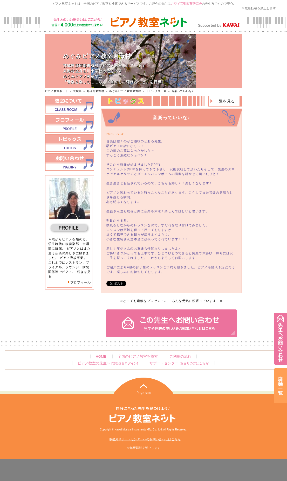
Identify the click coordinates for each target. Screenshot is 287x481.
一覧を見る (225, 101)
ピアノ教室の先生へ (108, 363)
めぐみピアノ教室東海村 (125, 91)
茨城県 (77, 91)
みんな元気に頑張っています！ (196, 301)
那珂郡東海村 (95, 91)
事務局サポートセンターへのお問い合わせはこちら (145, 439)
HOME (101, 356)
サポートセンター (179, 363)
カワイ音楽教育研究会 (186, 3)
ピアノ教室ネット (56, 91)
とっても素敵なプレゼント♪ (144, 301)
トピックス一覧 (156, 91)
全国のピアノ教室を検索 (138, 356)
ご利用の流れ (180, 356)
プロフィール (79, 282)
